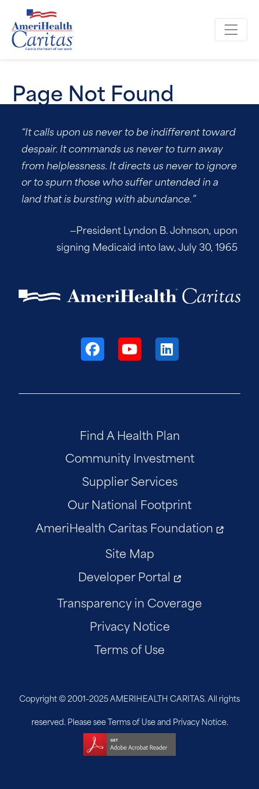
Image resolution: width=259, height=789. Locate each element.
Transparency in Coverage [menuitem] (129, 602)
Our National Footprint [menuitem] (129, 504)
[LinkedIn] (167, 349)
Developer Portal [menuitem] (124, 576)
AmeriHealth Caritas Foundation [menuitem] (124, 527)
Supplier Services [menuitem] (130, 480)
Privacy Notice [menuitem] (130, 625)
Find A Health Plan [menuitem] (130, 434)
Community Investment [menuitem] (129, 457)
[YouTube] (129, 349)
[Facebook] (92, 349)
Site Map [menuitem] (129, 552)
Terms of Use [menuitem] (129, 648)
